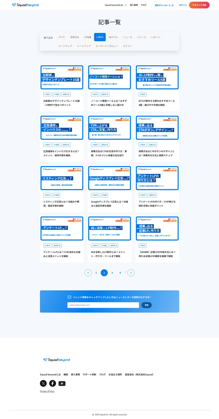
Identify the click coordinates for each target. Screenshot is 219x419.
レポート (155, 37)
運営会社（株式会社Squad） (140, 374)
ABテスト (113, 37)
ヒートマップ (65, 46)
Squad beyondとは (50, 374)
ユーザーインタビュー (107, 46)
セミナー (127, 46)
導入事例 (134, 5)
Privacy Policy (47, 391)
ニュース (127, 37)
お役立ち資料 (115, 374)
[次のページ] (130, 272)
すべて (62, 37)
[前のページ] (88, 272)
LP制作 (100, 37)
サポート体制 (89, 374)
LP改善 (87, 37)
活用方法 (74, 37)
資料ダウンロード (163, 5)
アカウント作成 (199, 5)
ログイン (183, 5)
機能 (66, 374)
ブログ (144, 5)
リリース (141, 37)
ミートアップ (84, 46)
